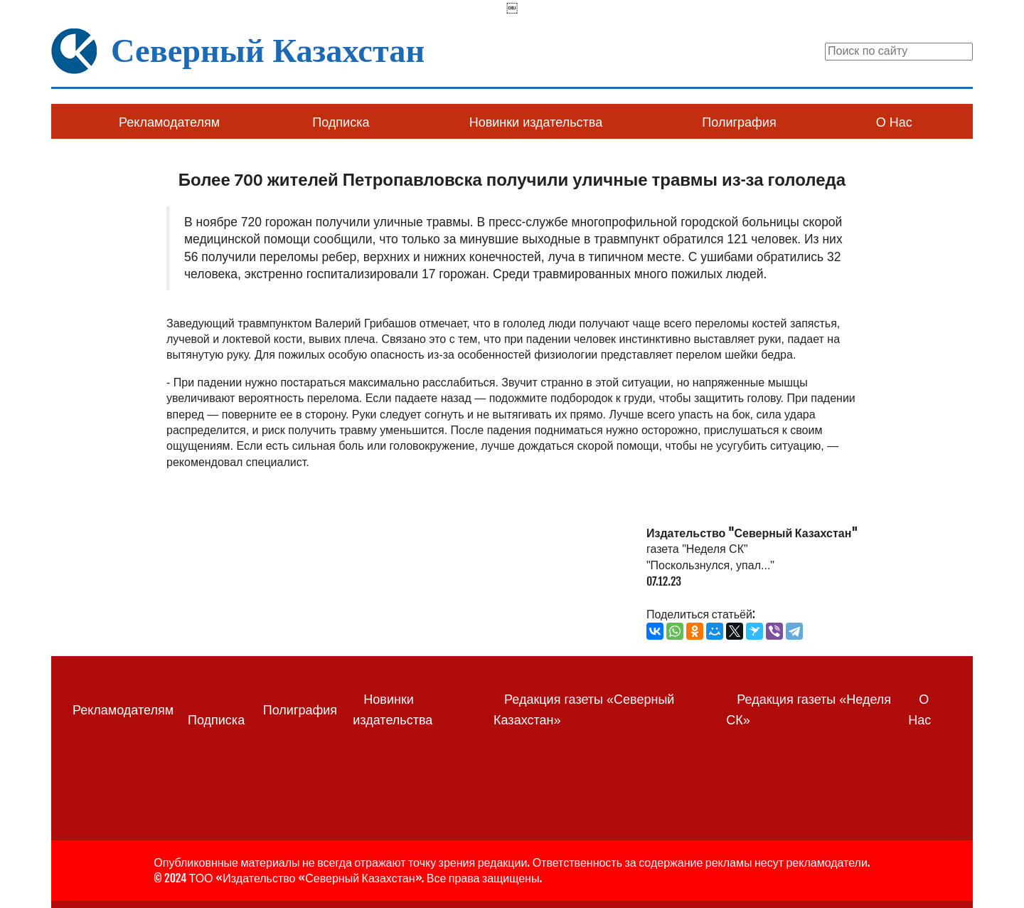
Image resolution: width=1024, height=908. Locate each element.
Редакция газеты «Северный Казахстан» (584, 709)
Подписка (340, 122)
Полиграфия (739, 122)
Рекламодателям (169, 122)
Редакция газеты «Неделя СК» (808, 709)
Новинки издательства (535, 122)
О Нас (894, 122)
